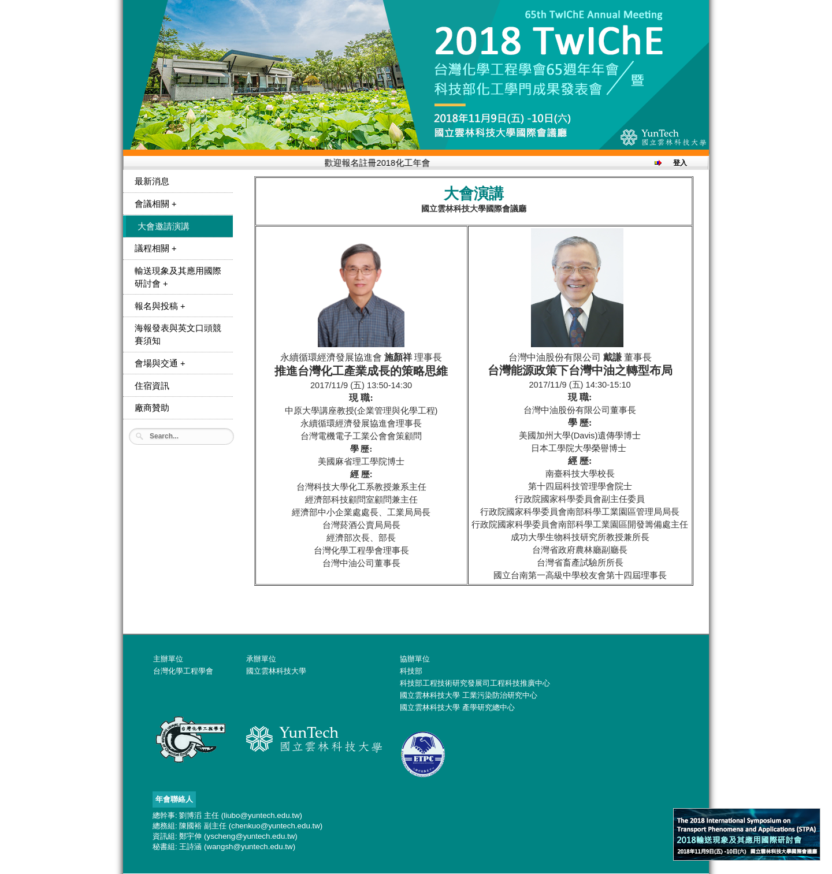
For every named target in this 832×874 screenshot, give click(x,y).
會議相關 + (156, 204)
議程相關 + (156, 248)
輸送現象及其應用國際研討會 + (178, 277)
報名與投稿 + (160, 306)
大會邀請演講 (164, 226)
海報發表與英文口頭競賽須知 (178, 334)
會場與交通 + (160, 363)
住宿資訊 (152, 385)
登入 (680, 163)
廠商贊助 (152, 407)
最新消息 (152, 181)
